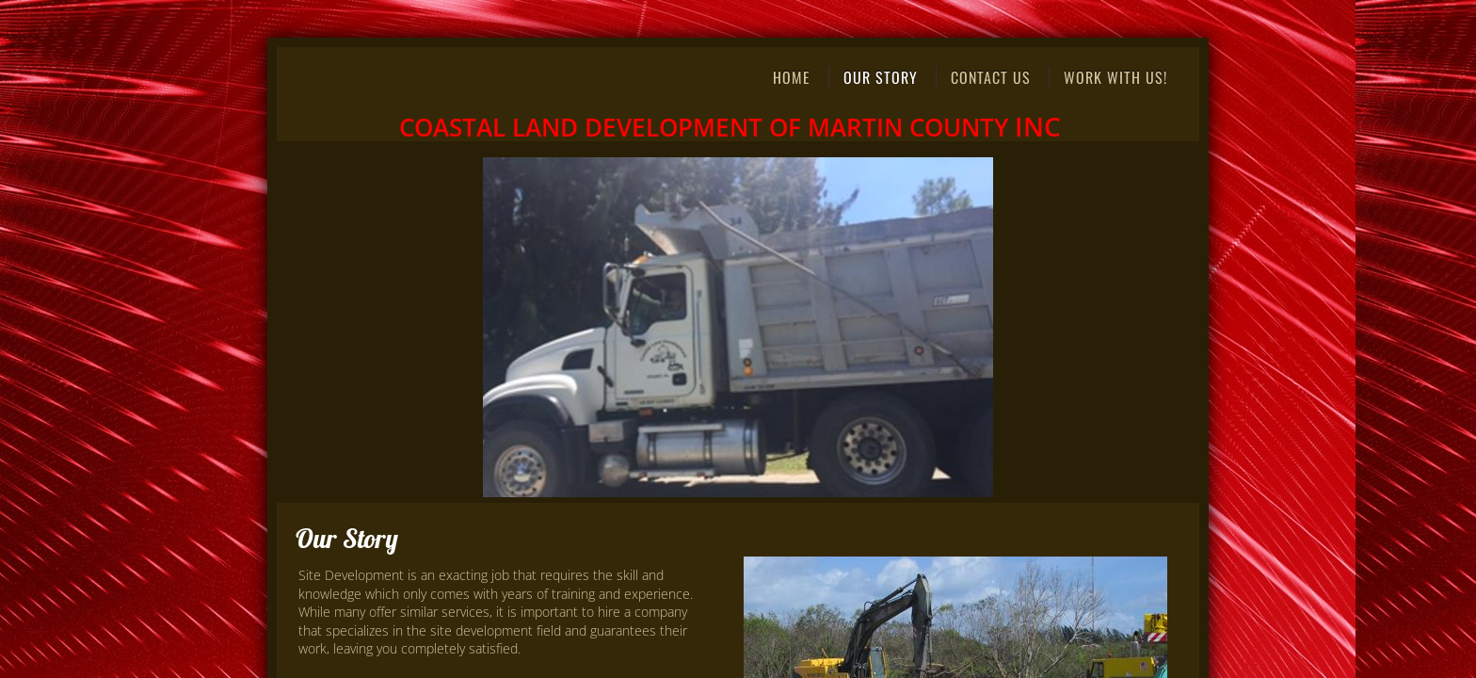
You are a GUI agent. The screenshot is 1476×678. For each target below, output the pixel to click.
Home (791, 77)
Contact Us (991, 77)
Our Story (880, 77)
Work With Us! (1115, 77)
